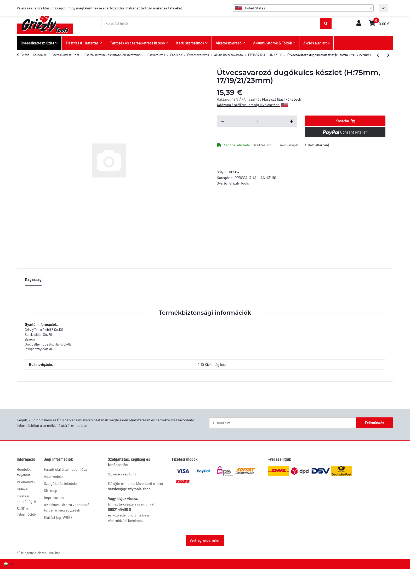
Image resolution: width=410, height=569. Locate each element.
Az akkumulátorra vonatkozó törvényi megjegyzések (66, 507)
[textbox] (303, 8)
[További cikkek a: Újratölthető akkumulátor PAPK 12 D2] (388, 55)
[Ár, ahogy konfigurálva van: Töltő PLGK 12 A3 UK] (378, 55)
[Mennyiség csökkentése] (222, 121)
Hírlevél (22, 489)
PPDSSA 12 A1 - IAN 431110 (255, 177)
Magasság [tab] (33, 279)
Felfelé (24, 55)
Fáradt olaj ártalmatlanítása (65, 469)
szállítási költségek (286, 99)
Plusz (266, 99)
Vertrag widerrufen (205, 540)
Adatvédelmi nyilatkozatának (85, 420)
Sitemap (50, 490)
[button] (358, 23)
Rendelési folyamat (24, 472)
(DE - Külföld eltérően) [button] (313, 145)
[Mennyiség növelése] (291, 121)
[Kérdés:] (257, 121)
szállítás (54, 553)
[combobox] (303, 8)
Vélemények (26, 482)
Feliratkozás (374, 423)
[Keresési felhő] (210, 23)
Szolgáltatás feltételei (61, 483)
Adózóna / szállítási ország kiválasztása (252, 104)
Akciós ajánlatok (316, 43)
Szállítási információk (26, 511)
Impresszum (54, 497)
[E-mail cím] (282, 422)
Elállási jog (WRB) (58, 517)
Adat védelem (55, 476)
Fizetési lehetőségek (26, 499)
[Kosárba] (345, 121)
